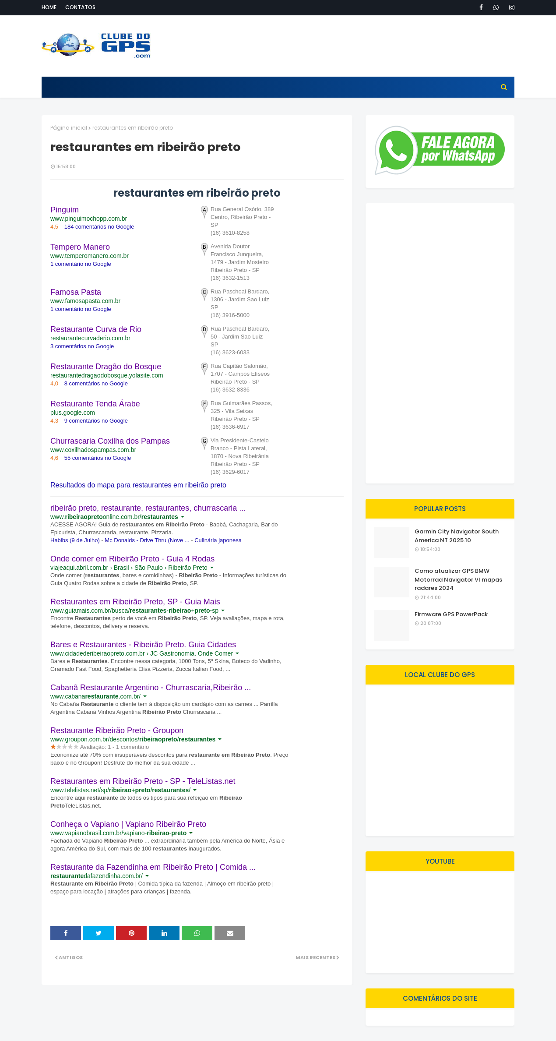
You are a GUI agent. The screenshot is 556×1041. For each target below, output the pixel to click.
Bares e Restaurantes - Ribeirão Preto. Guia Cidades (143, 644)
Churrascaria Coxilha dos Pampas (110, 441)
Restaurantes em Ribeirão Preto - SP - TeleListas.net (143, 781)
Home (49, 7)
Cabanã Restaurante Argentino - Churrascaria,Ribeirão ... (150, 687)
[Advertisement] (355, 46)
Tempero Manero (80, 247)
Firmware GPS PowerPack (451, 614)
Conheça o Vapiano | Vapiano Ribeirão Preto (128, 824)
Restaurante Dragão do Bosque (105, 366)
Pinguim (64, 209)
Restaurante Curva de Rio (95, 329)
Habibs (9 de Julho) (75, 540)
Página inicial (68, 127)
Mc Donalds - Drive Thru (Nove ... (147, 540)
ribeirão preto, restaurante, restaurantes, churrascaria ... (148, 508)
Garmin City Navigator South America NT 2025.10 (457, 535)
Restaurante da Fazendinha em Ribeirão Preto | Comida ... (153, 867)
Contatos (80, 7)
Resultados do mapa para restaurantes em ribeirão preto (138, 485)
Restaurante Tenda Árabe (95, 403)
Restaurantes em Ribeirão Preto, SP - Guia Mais (135, 601)
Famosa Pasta (75, 292)
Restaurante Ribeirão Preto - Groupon (116, 730)
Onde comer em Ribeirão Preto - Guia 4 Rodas (132, 558)
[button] (282, 221)
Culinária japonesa (218, 540)
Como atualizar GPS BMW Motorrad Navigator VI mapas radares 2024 (458, 579)
